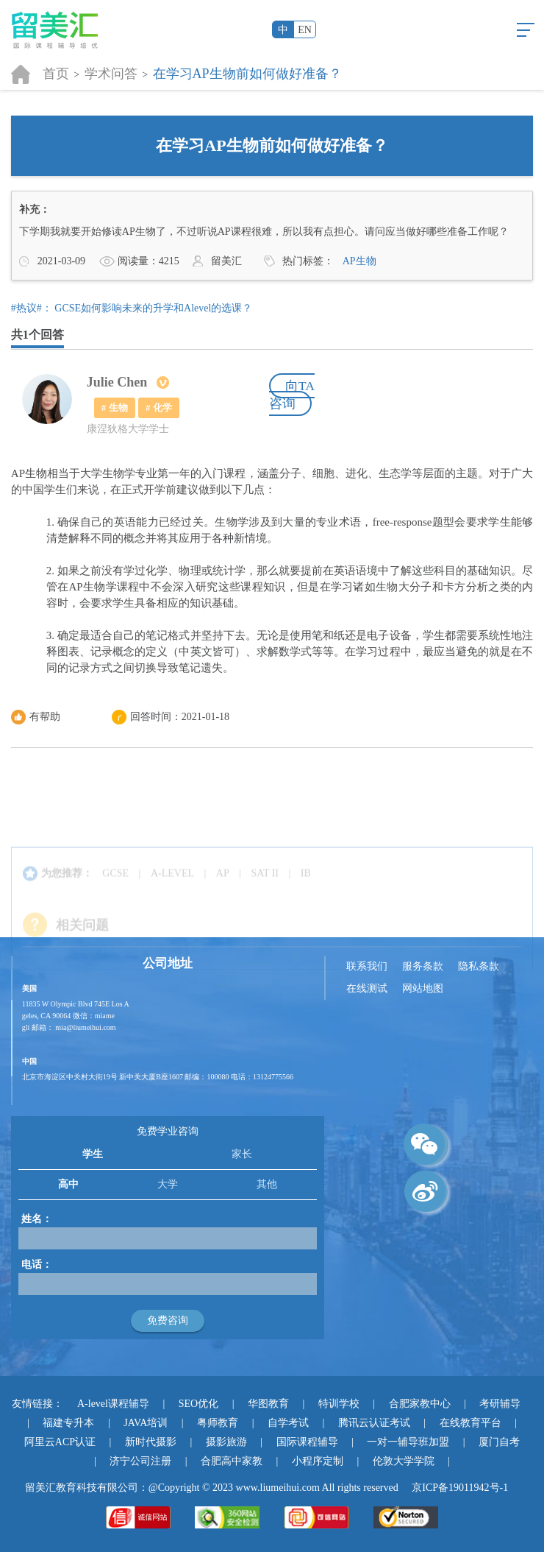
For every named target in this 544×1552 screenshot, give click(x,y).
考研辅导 (499, 1403)
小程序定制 (317, 1461)
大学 (167, 1184)
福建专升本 (68, 1422)
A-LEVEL (172, 889)
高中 (68, 1184)
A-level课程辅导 (113, 1403)
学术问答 (111, 73)
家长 (242, 1154)
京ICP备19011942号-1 (460, 1487)
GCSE (115, 889)
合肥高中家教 (231, 1461)
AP (222, 889)
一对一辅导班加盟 (408, 1441)
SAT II (265, 889)
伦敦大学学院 (403, 1461)
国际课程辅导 (307, 1441)
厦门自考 (499, 1441)
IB (306, 889)
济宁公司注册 (140, 1461)
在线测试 (366, 988)
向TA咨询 (292, 394)
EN (305, 29)
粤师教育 (217, 1422)
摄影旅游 (226, 1441)
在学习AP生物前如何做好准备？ (247, 73)
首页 (56, 73)
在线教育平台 (470, 1422)
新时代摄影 (150, 1441)
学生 (92, 1154)
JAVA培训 (146, 1422)
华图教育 (268, 1403)
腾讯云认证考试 (374, 1422)
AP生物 (359, 261)
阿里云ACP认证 (60, 1441)
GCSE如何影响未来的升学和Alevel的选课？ (153, 308)
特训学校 (338, 1403)
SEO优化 (198, 1403)
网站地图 (422, 988)
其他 (267, 1184)
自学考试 (288, 1422)
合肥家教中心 (420, 1403)
